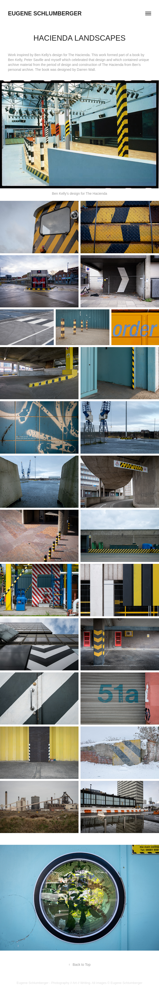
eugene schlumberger (44, 13)
